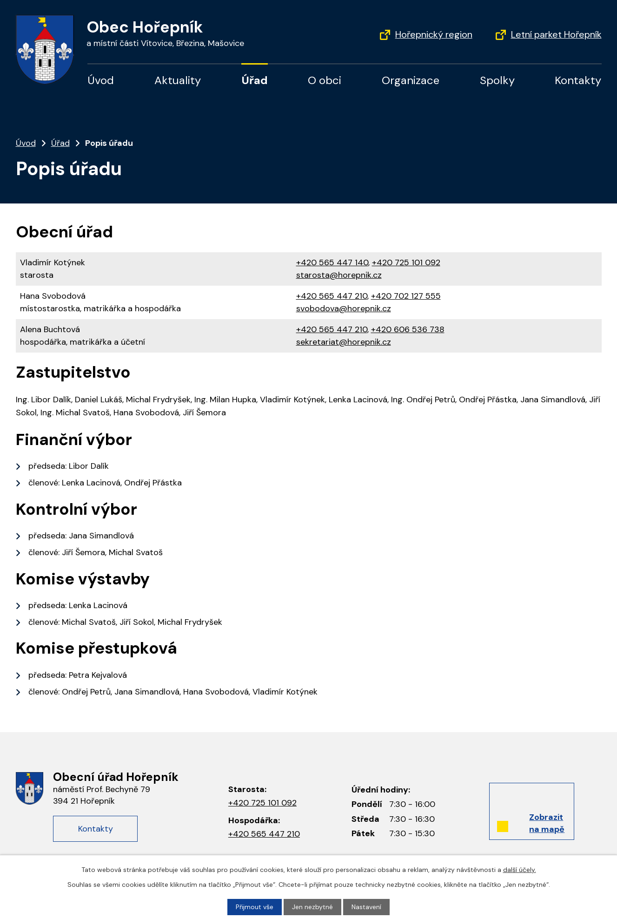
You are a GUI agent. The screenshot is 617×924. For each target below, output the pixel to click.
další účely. (519, 869)
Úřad (254, 80)
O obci (324, 80)
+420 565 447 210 (331, 295)
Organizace (410, 80)
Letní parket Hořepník (556, 34)
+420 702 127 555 (406, 295)
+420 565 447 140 (332, 262)
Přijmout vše (254, 907)
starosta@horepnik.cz (339, 275)
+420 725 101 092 (406, 262)
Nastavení (366, 907)
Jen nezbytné (312, 907)
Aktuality (177, 80)
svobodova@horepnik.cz (343, 308)
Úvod (100, 80)
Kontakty (578, 80)
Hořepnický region (433, 34)
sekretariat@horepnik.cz (343, 341)
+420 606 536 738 (408, 329)
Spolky (497, 80)
